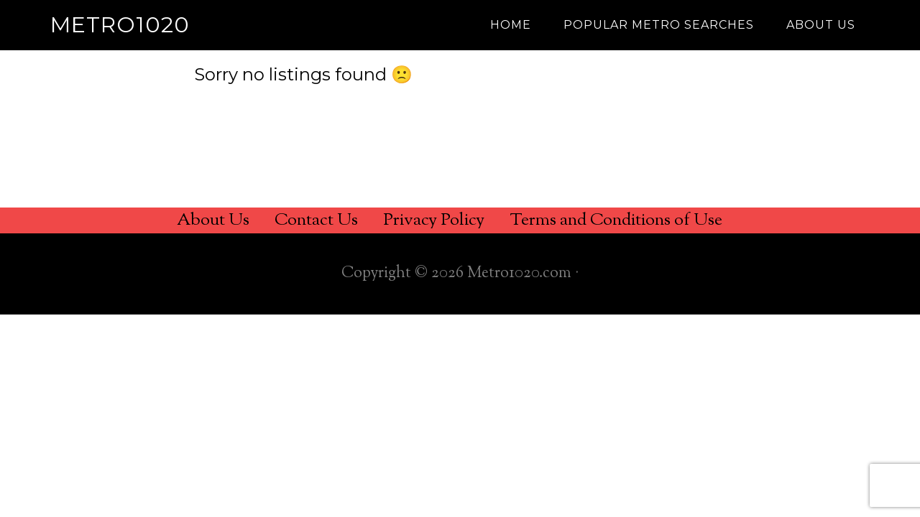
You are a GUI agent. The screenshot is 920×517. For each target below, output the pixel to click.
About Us (213, 220)
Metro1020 (120, 24)
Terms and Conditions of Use (616, 220)
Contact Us (316, 220)
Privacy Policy (433, 220)
